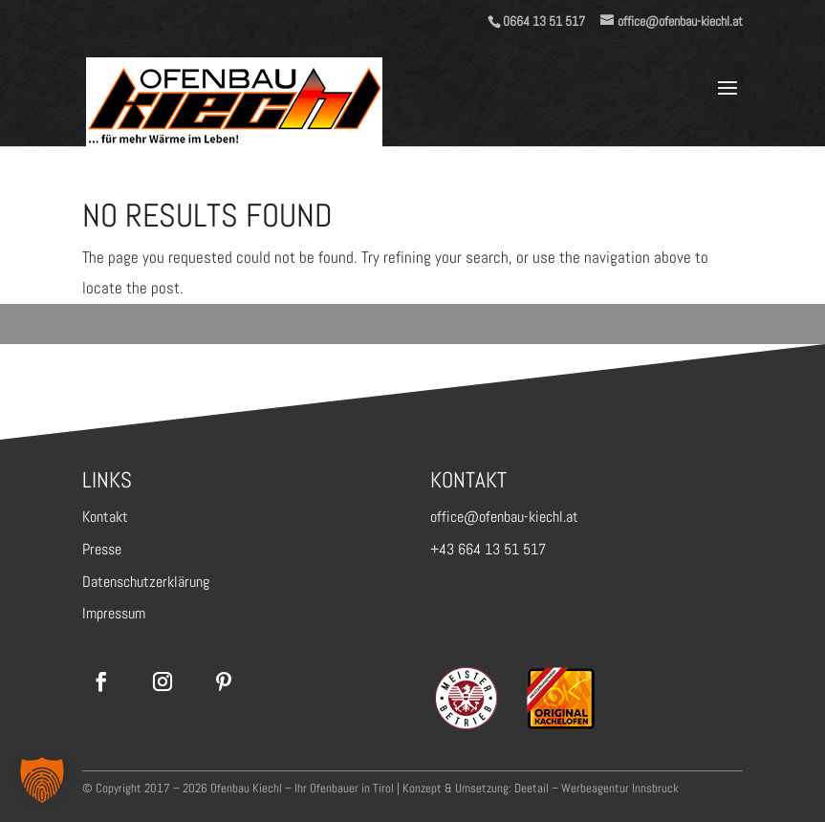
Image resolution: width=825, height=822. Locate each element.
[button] (42, 780)
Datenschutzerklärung (145, 582)
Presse (101, 549)
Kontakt (105, 517)
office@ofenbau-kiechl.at (504, 517)
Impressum (113, 613)
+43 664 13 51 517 (488, 549)
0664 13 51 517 (544, 21)
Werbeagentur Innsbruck (620, 788)
